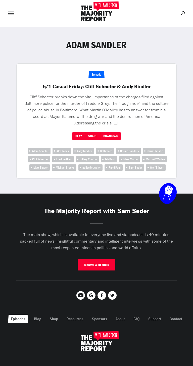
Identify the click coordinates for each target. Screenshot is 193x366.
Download (110, 136)
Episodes (18, 319)
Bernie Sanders (129, 151)
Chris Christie (155, 151)
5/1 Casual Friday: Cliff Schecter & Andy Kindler (97, 86)
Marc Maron (130, 159)
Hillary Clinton (88, 159)
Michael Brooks (65, 167)
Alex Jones (63, 151)
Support (154, 319)
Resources (75, 319)
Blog (37, 319)
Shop (54, 319)
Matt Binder (40, 167)
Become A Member (96, 265)
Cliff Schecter (40, 159)
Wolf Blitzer (157, 167)
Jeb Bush (110, 159)
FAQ (136, 319)
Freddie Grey (64, 159)
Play (78, 136)
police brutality (91, 167)
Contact (176, 319)
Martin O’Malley (155, 159)
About (120, 319)
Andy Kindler (84, 151)
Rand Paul (115, 167)
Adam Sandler (40, 151)
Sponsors (99, 319)
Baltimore (106, 151)
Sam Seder (135, 167)
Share (92, 136)
